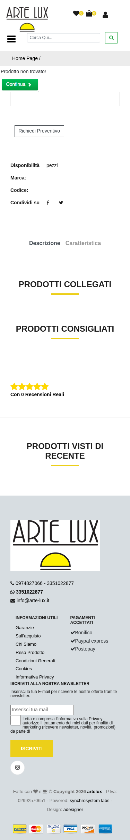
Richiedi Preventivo (39, 131)
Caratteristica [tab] (83, 243)
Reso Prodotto (30, 652)
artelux (94, 791)
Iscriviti (32, 748)
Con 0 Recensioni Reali (37, 394)
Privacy (95, 718)
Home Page (25, 58)
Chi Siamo (26, 644)
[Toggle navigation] (11, 39)
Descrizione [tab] (44, 243)
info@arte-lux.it (33, 600)
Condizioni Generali (35, 660)
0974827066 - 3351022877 (45, 583)
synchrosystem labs (89, 800)
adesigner (73, 809)
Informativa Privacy (35, 677)
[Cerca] (64, 37)
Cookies (24, 668)
